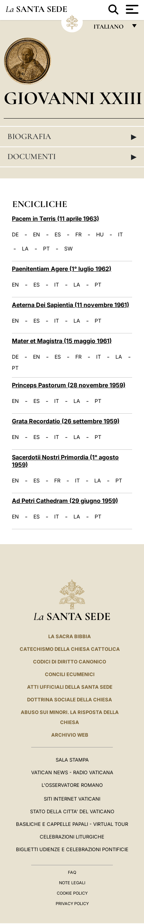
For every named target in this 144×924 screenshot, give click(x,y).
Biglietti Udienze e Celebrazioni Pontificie (72, 849)
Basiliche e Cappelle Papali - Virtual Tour (72, 824)
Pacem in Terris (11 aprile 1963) (55, 218)
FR (78, 234)
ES (58, 234)
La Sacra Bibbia (69, 636)
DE (15, 234)
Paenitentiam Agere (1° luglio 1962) (61, 268)
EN (36, 234)
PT (46, 249)
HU (100, 234)
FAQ (72, 872)
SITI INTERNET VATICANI (72, 799)
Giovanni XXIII (73, 98)
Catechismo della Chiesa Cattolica (70, 649)
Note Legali (72, 882)
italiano (110, 28)
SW (68, 249)
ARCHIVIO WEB (69, 735)
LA (25, 249)
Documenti (72, 156)
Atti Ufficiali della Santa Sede (69, 687)
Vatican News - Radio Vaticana (72, 772)
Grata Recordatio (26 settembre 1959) (66, 421)
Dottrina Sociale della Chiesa (69, 699)
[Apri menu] (131, 9)
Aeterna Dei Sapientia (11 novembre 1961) (70, 304)
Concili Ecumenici (70, 674)
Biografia (72, 136)
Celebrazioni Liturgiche (72, 837)
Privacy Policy (72, 903)
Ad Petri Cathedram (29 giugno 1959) (65, 500)
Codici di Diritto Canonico (69, 662)
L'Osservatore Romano (72, 785)
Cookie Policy (72, 893)
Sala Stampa (72, 760)
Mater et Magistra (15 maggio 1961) (62, 341)
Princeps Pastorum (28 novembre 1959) (68, 385)
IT (120, 234)
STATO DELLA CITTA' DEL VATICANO (72, 811)
